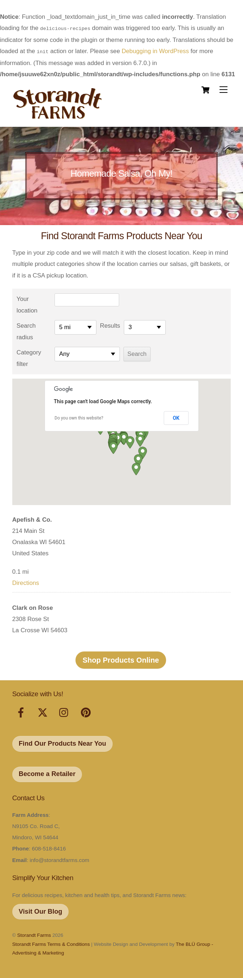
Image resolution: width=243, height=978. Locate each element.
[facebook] (22, 712)
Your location (27, 303)
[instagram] (65, 712)
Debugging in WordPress (155, 50)
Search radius (26, 330)
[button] (113, 446)
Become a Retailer (47, 772)
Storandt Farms (34, 933)
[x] (44, 712)
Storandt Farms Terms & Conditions (51, 942)
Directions (25, 581)
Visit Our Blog (40, 910)
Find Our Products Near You (62, 742)
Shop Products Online (121, 659)
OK (176, 416)
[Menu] (223, 88)
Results (110, 324)
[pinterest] (87, 712)
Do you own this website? (79, 416)
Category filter (29, 357)
